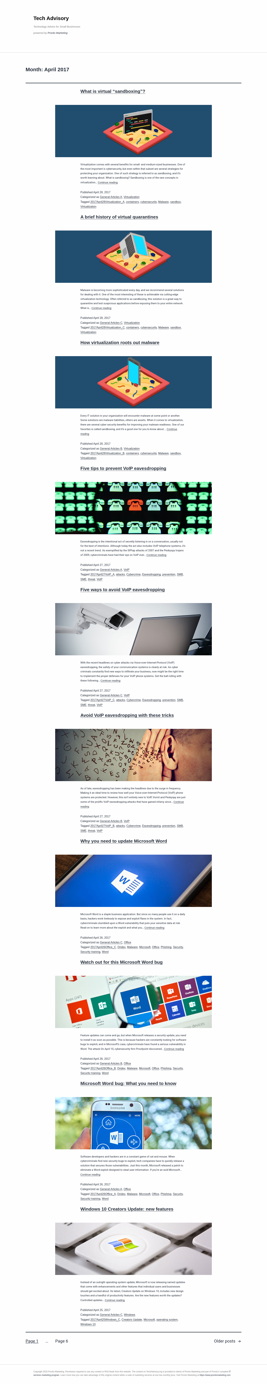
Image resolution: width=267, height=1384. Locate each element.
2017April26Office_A (103, 1194)
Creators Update (132, 1319)
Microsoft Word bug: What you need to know (128, 1083)
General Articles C (111, 322)
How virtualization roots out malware (119, 342)
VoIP (126, 569)
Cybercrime (133, 574)
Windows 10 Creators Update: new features (126, 1209)
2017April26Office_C (103, 947)
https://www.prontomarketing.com (215, 1375)
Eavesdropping (151, 574)
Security (178, 947)
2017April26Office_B (103, 1068)
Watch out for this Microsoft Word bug (121, 962)
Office (127, 942)
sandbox (175, 201)
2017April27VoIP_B (102, 825)
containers (132, 201)
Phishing (166, 947)
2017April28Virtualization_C (107, 327)
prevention (168, 574)
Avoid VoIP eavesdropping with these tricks (127, 715)
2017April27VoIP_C (102, 700)
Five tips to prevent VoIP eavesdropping (123, 468)
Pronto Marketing (58, 32)
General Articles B (111, 448)
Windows (129, 1314)
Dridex (121, 947)
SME (83, 579)
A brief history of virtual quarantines (119, 217)
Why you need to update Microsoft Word (123, 841)
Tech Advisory (51, 18)
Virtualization (131, 196)
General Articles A (111, 196)
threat (91, 579)
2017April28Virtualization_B (107, 453)
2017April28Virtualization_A (107, 201)
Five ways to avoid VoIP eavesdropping (122, 589)
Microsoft (145, 947)
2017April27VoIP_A (102, 574)
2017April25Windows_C (105, 1319)
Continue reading (108, 182)
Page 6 (61, 1341)
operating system (167, 1319)
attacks (120, 574)
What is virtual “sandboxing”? (112, 91)
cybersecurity (148, 201)
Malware (163, 201)
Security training (90, 951)
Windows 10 (88, 1324)
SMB (180, 574)
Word (105, 951)
